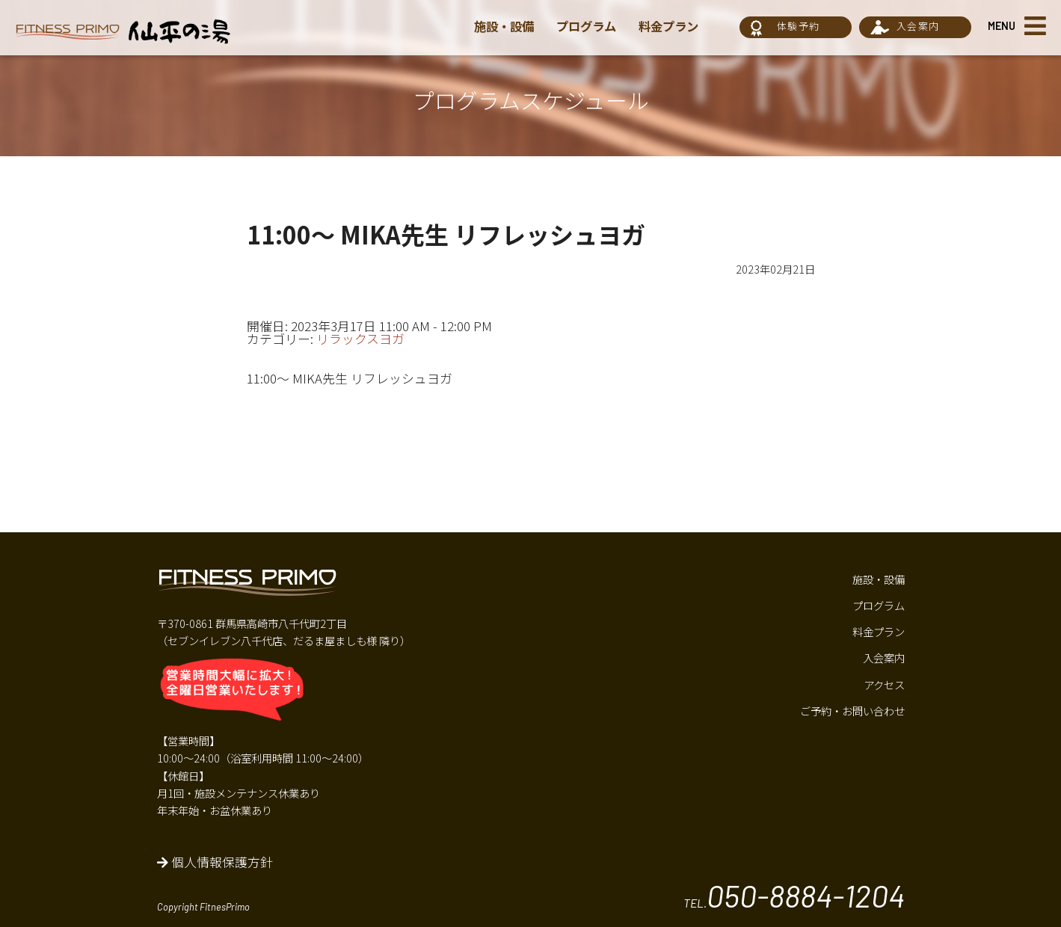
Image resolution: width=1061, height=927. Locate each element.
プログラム (591, 26)
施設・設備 (506, 26)
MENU (1001, 25)
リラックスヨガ (360, 339)
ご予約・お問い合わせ (852, 710)
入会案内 (918, 26)
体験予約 (798, 26)
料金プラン (677, 26)
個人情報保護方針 (215, 862)
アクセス (884, 684)
